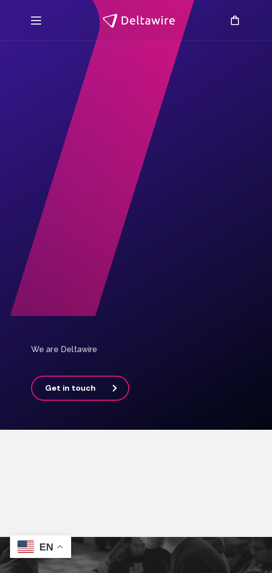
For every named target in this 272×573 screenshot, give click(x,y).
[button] (234, 20)
